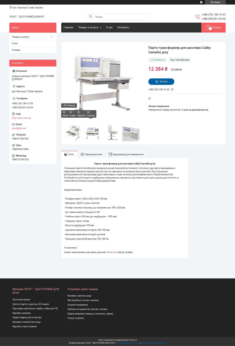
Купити (163, 81)
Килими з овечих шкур (79, 295)
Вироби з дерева (22, 313)
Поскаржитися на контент (128, 343)
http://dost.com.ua (21, 118)
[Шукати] (90, 16)
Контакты (123, 27)
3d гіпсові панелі (21, 299)
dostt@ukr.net (19, 128)
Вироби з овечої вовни (25, 326)
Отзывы (16, 50)
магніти (113, 252)
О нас (109, 27)
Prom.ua (133, 340)
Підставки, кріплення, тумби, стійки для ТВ (35, 308)
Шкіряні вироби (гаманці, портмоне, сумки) (90, 313)
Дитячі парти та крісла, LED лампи (31, 304)
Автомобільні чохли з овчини (83, 300)
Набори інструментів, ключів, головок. (88, 309)
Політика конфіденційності (153, 343)
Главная (68, 27)
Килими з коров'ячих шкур (27, 322)
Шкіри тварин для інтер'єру (27, 317)
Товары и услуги (88, 27)
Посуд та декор (76, 318)
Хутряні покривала (78, 304)
